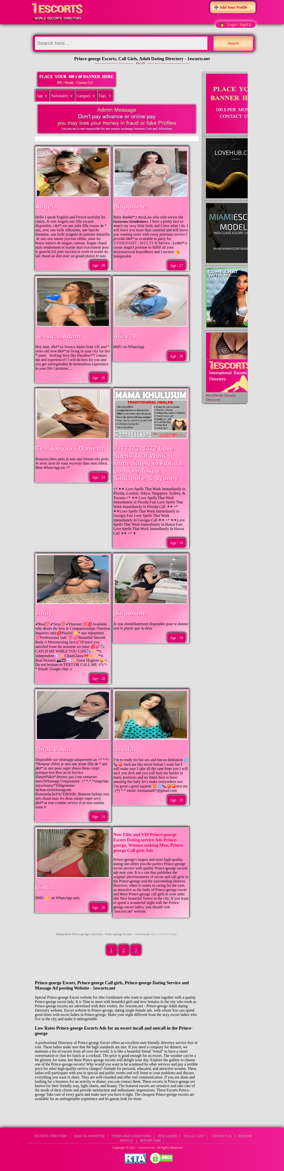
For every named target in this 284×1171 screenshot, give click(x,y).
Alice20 (124, 336)
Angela (46, 206)
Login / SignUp (239, 25)
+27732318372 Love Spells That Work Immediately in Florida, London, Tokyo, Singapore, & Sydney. (148, 463)
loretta (123, 749)
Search (233, 43)
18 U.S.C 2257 (194, 1136)
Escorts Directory (50, 1136)
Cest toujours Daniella (69, 448)
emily (43, 613)
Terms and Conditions (131, 1136)
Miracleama (53, 749)
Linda (44, 887)
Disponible (129, 206)
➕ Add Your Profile (230, 7)
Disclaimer (167, 1136)
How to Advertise (89, 1136)
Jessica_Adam (57, 336)
